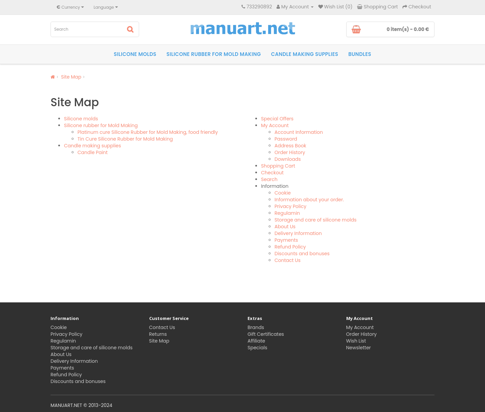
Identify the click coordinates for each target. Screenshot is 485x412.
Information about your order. (309, 199)
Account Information (298, 132)
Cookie (282, 192)
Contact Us (287, 260)
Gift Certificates (266, 334)
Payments (286, 240)
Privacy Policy (290, 206)
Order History (289, 152)
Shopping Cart (278, 166)
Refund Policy (290, 246)
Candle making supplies (304, 54)
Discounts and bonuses (301, 253)
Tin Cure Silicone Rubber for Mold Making (125, 139)
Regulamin (287, 213)
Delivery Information (298, 233)
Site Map (71, 76)
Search (269, 179)
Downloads (287, 159)
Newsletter (358, 347)
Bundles (359, 54)
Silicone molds (135, 54)
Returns (158, 334)
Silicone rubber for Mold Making (213, 54)
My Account (275, 125)
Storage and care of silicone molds (315, 219)
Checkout (272, 172)
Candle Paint (92, 152)
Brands (256, 327)
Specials (257, 347)
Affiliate (256, 340)
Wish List (356, 340)
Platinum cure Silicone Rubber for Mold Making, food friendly (147, 132)
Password (285, 139)
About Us (284, 226)
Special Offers (277, 118)
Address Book (290, 145)
